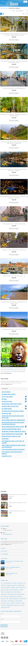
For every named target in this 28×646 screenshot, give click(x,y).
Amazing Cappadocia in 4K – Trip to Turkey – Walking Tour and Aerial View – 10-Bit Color (14, 197)
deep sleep (13, 587)
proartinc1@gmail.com (7, 534)
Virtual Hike (12, 603)
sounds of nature (4, 600)
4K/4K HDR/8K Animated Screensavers (13, 420)
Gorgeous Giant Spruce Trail (11, 573)
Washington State (10, 605)
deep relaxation (7, 587)
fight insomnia (22, 587)
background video (21, 585)
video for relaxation (18, 600)
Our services (4, 551)
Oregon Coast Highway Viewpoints (12, 567)
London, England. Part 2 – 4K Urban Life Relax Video (14, 223)
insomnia (21, 589)
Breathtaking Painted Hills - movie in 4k (17, 511)
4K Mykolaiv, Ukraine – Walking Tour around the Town (14, 250)
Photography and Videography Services (12, 453)
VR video (22, 603)
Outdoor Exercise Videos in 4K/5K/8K (13, 449)
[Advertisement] (14, 474)
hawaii (7, 589)
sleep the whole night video (14, 598)
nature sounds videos (20, 594)
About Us (4, 548)
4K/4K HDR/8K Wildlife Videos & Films (13, 427)
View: (23, 13)
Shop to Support (14, 39)
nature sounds (3, 594)
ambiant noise (3, 585)
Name (2, 613)
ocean (2, 596)
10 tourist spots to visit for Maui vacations (14, 561)
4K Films (4, 399)
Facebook (2, 637)
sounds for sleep (23, 598)
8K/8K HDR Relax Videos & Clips (11, 436)
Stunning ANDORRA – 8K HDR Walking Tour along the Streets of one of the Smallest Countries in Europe (14, 34)
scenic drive (3, 598)
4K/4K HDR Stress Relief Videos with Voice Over (13, 417)
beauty (2, 587)
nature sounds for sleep (11, 594)
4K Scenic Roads (7, 409)
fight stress (3, 589)
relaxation (6, 596)
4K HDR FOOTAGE (7, 401)
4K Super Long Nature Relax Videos (13, 411)
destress (17, 587)
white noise (22, 605)
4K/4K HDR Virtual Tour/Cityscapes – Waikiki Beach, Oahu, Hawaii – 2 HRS (14, 302)
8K (24, 583)
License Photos (7, 456)
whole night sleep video (5, 607)
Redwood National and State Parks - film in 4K (18, 503)
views (8, 603)
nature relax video (17, 592)
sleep (7, 598)
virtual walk (18, 603)
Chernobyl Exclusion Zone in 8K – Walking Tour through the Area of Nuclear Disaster (14, 61)
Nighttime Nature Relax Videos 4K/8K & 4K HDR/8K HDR (13, 446)
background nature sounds (12, 585)
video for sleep (3, 603)
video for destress (11, 600)
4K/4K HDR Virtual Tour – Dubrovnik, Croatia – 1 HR (14, 276)
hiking (11, 589)
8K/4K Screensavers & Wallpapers (12, 434)
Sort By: (13, 10)
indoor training (15, 589)
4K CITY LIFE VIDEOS (7, 397)
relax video (20, 596)
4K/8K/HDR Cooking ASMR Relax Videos (14, 431)
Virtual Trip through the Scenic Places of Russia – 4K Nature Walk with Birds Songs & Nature (14, 142)
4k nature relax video (7, 583)
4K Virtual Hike (6, 413)
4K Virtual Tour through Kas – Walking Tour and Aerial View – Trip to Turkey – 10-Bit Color (14, 170)
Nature (2, 592)
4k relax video (14, 583)
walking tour (3, 605)
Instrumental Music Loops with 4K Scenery (13, 442)
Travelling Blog (5, 554)
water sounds (16, 605)
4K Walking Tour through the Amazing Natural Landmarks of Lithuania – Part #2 (14, 115)
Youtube (4, 637)
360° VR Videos (6, 392)
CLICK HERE (10, 369)
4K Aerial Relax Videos (9, 394)
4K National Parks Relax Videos (12, 404)
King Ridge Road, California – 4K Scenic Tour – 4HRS (14, 329)
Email (2, 619)
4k (1, 583)
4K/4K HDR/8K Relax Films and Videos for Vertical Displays (13, 423)
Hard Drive (5, 439)
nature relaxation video (9, 592)
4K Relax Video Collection (10, 406)
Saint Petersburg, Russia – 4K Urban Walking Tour (14, 88)
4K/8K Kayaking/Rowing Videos (11, 429)
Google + (7, 637)
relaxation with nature (13, 596)
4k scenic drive (20, 583)
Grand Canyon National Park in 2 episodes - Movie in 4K (18, 495)
